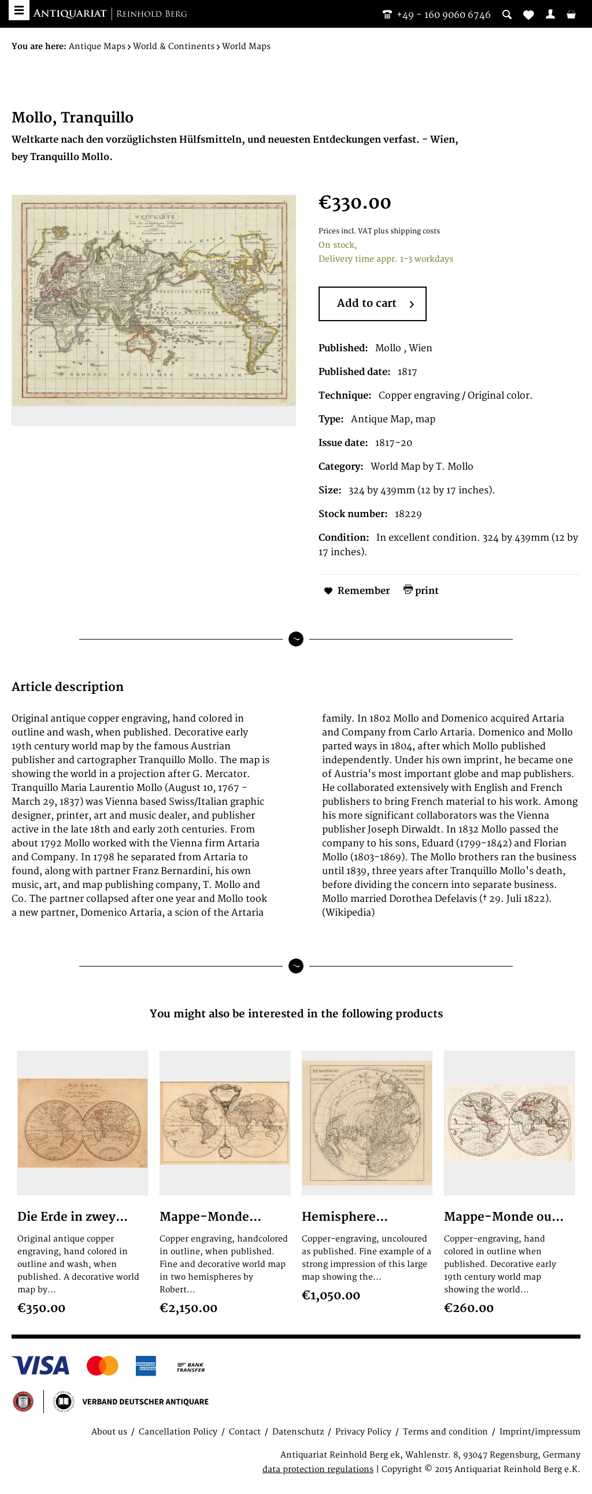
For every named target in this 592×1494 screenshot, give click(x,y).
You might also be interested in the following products (296, 1014)
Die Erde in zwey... (72, 1217)
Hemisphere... (345, 1217)
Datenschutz (298, 1432)
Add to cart (375, 304)
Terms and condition (445, 1432)
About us (109, 1432)
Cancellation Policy (178, 1432)
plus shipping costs (406, 231)
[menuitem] (550, 14)
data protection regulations (317, 1469)
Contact (245, 1432)
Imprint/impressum (540, 1432)
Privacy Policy (363, 1432)
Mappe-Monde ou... (504, 1217)
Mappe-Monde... (210, 1217)
